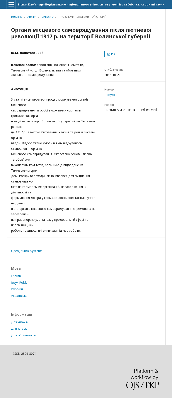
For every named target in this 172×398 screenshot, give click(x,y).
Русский (17, 289)
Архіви (31, 17)
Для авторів (19, 328)
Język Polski (19, 282)
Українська (19, 296)
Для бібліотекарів (23, 335)
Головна (16, 17)
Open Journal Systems (27, 251)
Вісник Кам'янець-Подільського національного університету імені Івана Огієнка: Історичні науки (91, 4)
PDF (113, 54)
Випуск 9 (47, 17)
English (16, 276)
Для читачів (19, 322)
